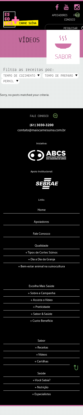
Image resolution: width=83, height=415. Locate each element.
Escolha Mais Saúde (41, 286)
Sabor (41, 341)
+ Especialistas (41, 394)
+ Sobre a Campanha (41, 293)
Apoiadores (60, 15)
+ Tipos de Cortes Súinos (41, 252)
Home (42, 210)
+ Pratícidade (41, 307)
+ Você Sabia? (41, 380)
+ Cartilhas (41, 361)
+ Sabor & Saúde (41, 314)
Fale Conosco (41, 116)
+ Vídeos (41, 354)
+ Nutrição (41, 387)
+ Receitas (41, 347)
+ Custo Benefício (41, 321)
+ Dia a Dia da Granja (41, 259)
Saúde (41, 373)
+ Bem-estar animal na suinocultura (41, 266)
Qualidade (41, 245)
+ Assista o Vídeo (42, 300)
